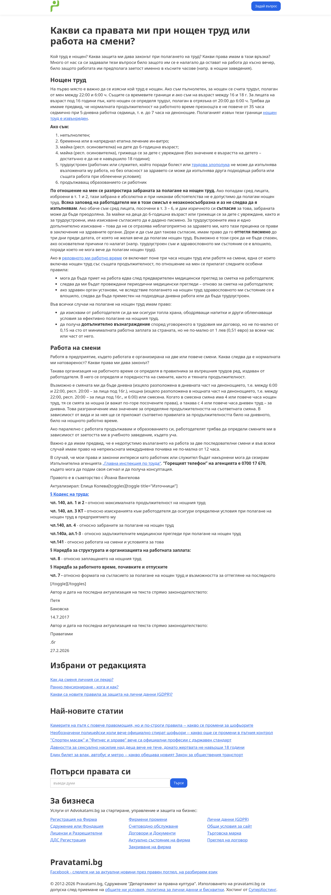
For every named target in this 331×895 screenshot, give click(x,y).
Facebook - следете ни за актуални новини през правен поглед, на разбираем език (133, 872)
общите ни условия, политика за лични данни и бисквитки (164, 889)
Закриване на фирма (150, 847)
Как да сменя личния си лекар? (81, 679)
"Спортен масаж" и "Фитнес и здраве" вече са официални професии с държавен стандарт (140, 740)
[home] (55, 6)
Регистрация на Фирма (73, 819)
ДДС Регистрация (68, 840)
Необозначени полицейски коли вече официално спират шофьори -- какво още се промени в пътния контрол (161, 732)
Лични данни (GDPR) (228, 819)
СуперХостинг (262, 889)
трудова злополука (211, 164)
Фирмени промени (148, 819)
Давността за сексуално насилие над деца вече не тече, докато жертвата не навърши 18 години (147, 747)
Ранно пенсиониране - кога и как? (84, 687)
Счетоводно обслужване (153, 826)
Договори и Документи (152, 833)
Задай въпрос (266, 6)
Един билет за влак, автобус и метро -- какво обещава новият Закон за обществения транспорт (146, 754)
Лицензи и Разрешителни (76, 833)
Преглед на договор (227, 840)
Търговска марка (224, 833)
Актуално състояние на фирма (159, 840)
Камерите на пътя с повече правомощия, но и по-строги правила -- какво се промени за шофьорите (151, 725)
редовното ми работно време (92, 258)
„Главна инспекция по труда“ (132, 463)
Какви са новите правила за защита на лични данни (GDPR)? (111, 694)
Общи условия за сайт (229, 826)
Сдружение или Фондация (76, 826)
